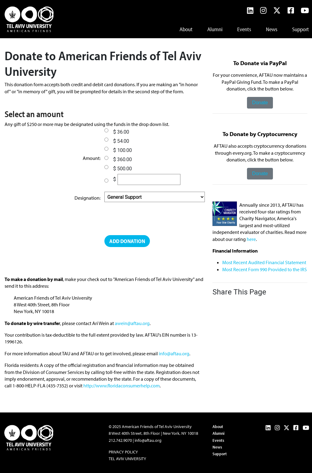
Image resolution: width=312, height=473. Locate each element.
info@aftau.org (174, 353)
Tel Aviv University (127, 458)
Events (244, 29)
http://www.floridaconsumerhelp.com (121, 385)
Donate (260, 102)
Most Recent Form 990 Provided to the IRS (264, 269)
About (186, 29)
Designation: (87, 198)
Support (300, 29)
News (272, 29)
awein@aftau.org (132, 323)
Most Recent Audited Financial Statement (264, 262)
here (251, 239)
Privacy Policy (123, 452)
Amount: (91, 158)
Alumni (215, 29)
